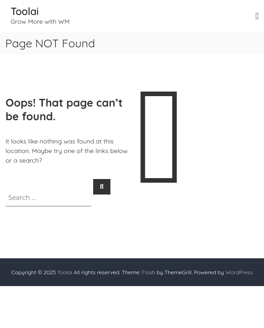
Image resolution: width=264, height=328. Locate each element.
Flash (148, 272)
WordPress (239, 272)
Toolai (25, 11)
